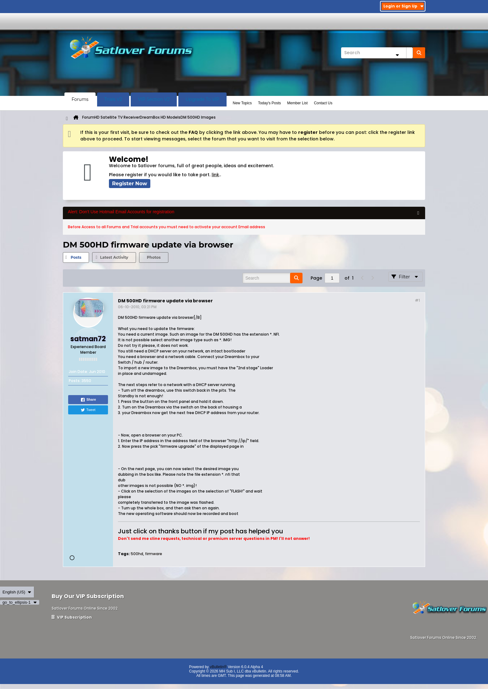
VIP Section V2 (154, 99)
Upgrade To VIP (202, 99)
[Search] (377, 52)
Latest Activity (114, 257)
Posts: (75, 380)
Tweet (88, 410)
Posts (76, 257)
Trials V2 (113, 99)
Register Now (129, 183)
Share (88, 399)
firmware (153, 553)
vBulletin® (218, 667)
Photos (154, 257)
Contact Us (323, 103)
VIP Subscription (72, 617)
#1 (417, 300)
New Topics (242, 103)
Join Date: (78, 371)
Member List (297, 103)
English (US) (16, 592)
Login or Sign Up (403, 6)
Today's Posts (269, 103)
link (215, 175)
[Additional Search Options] (397, 55)
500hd (137, 553)
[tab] (76, 257)
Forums (80, 99)
